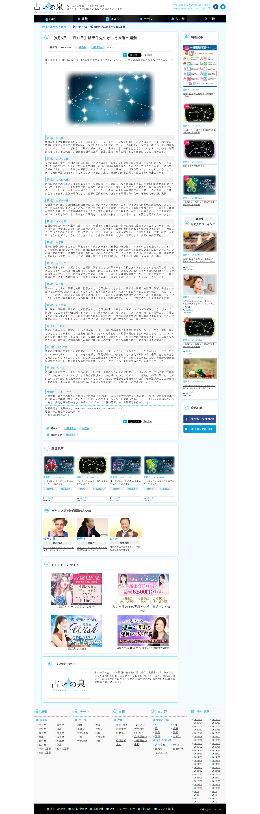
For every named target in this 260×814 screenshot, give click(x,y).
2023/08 (198, 777)
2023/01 (216, 788)
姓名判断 (124, 542)
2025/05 (216, 740)
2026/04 (198, 723)
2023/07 (216, 777)
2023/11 (216, 771)
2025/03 (216, 743)
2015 (214, 801)
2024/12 (198, 750)
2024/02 (198, 767)
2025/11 (216, 729)
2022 (196, 791)
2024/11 (216, 750)
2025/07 (216, 736)
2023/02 (198, 788)
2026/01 (216, 726)
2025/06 (198, 740)
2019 (214, 795)
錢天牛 (82, 47)
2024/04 (198, 764)
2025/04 (198, 743)
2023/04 (198, 784)
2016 (196, 801)
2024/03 (216, 764)
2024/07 (216, 757)
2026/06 (198, 719)
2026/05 (216, 719)
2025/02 (198, 747)
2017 (214, 798)
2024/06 (198, 760)
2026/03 (216, 723)
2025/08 (198, 736)
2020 (196, 795)
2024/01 (216, 767)
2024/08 (198, 757)
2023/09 (216, 774)
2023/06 (198, 781)
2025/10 (198, 733)
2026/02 (198, 726)
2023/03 (216, 784)
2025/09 (216, 733)
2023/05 (216, 781)
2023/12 (198, 771)
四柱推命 (57, 543)
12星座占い (97, 47)
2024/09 (216, 753)
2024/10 (198, 753)
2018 (196, 798)
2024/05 (216, 760)
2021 (214, 791)
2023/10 (198, 774)
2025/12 (198, 729)
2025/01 (216, 747)
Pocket (147, 54)
